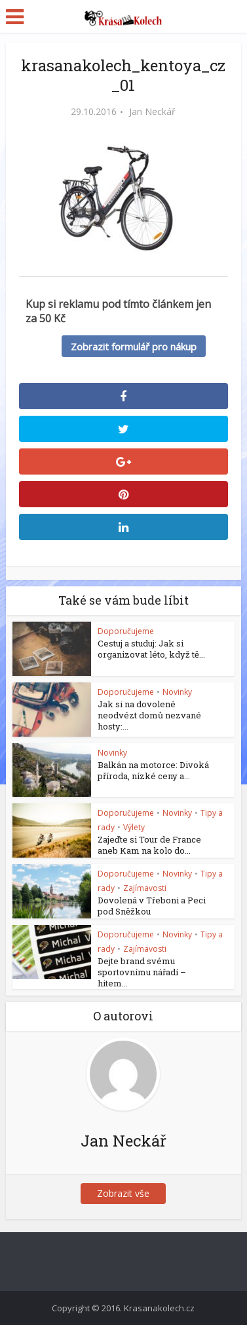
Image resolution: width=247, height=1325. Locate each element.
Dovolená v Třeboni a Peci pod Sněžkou (152, 905)
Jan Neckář (152, 112)
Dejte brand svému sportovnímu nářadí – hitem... (142, 972)
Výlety (134, 827)
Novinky (177, 691)
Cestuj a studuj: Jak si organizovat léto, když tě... (151, 648)
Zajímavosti (144, 888)
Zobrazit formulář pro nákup (134, 346)
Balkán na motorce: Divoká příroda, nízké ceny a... (153, 770)
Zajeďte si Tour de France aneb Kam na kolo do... (149, 844)
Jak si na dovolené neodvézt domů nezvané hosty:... (149, 715)
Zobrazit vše (123, 1193)
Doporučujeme (126, 631)
